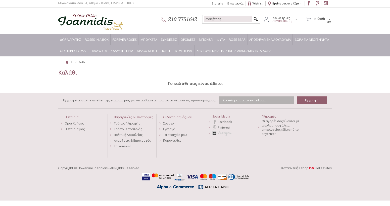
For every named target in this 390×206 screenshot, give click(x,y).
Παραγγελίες (172, 140)
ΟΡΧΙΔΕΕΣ (188, 39)
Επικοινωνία (235, 3)
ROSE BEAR (237, 39)
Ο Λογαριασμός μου (177, 117)
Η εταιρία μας (75, 129)
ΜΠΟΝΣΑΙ (206, 39)
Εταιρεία (217, 3)
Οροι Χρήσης (74, 123)
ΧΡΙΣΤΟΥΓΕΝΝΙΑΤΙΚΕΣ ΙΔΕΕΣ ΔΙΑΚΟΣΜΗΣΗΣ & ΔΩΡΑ (233, 50)
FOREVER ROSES (124, 39)
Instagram (233, 133)
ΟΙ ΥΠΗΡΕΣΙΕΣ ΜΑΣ (73, 50)
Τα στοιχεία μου (175, 135)
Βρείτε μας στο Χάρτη (286, 3)
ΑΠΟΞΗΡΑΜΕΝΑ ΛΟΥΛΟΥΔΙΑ (270, 39)
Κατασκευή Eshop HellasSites (306, 168)
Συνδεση (169, 123)
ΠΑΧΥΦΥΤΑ (99, 50)
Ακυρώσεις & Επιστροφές (132, 140)
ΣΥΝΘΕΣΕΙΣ (169, 39)
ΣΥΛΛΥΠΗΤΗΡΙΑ (122, 50)
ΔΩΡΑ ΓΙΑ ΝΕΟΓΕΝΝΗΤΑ (311, 39)
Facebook (225, 122)
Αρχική (67, 62)
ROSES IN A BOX (97, 39)
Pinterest (224, 127)
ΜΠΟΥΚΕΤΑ (149, 39)
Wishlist (257, 3)
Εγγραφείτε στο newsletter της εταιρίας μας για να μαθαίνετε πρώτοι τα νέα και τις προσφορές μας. (139, 100)
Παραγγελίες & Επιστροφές (133, 117)
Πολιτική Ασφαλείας (128, 135)
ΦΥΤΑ (221, 39)
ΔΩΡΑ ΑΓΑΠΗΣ (70, 39)
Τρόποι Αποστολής (128, 129)
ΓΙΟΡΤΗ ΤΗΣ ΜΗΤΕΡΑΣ (177, 50)
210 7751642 (182, 19)
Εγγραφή (169, 129)
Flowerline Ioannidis (85, 19)
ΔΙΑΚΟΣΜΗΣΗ (147, 50)
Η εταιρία (72, 117)
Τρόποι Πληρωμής (127, 123)
